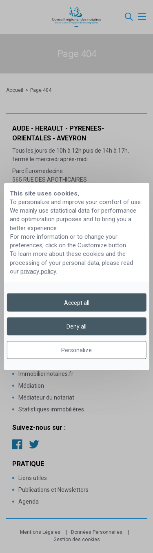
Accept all (76, 302)
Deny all (76, 326)
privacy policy (38, 271)
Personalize (76, 350)
